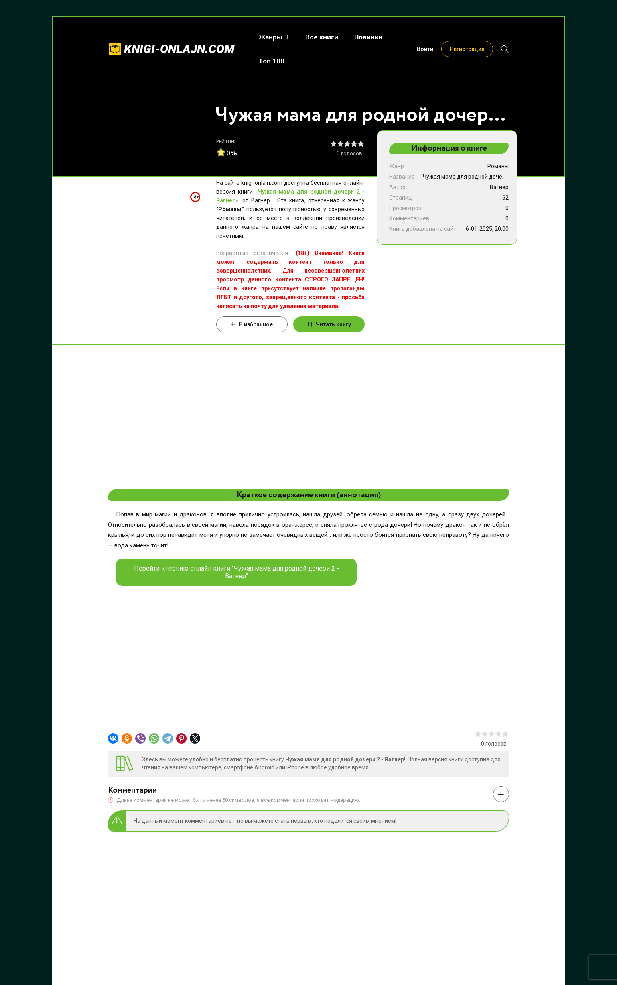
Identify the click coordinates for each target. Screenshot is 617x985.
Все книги (313, 37)
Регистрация (467, 37)
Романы (498, 166)
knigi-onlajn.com (179, 37)
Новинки (360, 37)
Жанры (262, 37)
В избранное (252, 324)
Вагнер (499, 187)
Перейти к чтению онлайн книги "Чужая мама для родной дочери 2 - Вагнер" (236, 572)
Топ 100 (403, 37)
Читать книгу (329, 324)
